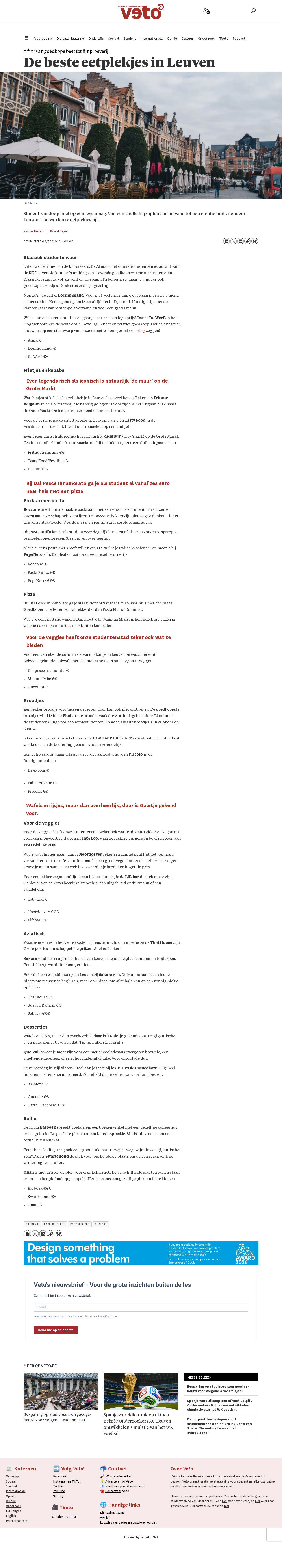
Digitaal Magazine (70, 38)
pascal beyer (79, 1224)
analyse (100, 1224)
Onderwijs (96, 38)
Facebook (60, 1476)
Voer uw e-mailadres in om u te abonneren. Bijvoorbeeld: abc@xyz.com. (75, 1316)
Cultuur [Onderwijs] (11, 1501)
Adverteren (113, 1481)
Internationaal (152, 38)
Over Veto (237, 18)
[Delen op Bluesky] (254, 241)
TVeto (223, 38)
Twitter (58, 1486)
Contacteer (113, 1491)
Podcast (239, 38)
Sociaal (113, 38)
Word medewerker (206, 19)
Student (130, 38)
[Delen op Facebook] (226, 241)
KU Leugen (13, 1511)
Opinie (172, 38)
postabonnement (132, 1486)
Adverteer (191, 18)
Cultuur (187, 38)
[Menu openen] (27, 38)
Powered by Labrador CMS (141, 1537)
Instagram (60, 1481)
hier (224, 1501)
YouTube (59, 1491)
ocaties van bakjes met (118, 1522)
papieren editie (144, 1522)
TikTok (76, 1481)
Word (109, 1476)
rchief (105, 1518)
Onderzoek (206, 38)
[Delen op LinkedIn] (240, 241)
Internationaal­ (15, 1491)
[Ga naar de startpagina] (141, 16)
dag (141, 331)
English (11, 1516)
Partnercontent (17, 1521)
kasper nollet (54, 1224)
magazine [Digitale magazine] (113, 1513)
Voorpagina (43, 38)
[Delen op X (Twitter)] (233, 241)
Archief (222, 18)
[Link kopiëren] (247, 241)
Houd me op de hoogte (56, 1330)
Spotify (58, 1496)
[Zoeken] (253, 16)
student (32, 1224)
